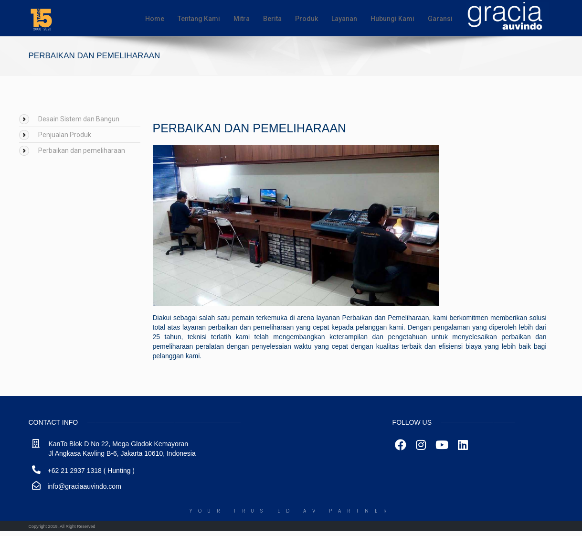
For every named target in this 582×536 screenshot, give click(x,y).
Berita (272, 18)
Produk (306, 18)
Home (154, 18)
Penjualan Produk (64, 135)
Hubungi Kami (392, 18)
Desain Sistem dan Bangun (78, 119)
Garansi (440, 18)
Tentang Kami (199, 18)
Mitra (241, 18)
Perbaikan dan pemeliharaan (81, 150)
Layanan (344, 18)
